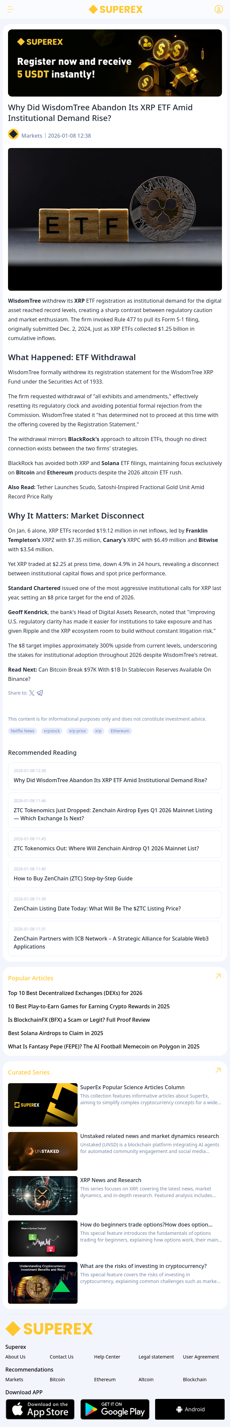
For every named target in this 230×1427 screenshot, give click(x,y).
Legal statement (156, 1356)
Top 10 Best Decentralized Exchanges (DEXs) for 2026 (75, 993)
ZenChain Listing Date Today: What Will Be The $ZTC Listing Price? (97, 908)
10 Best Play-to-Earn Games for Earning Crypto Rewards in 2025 (89, 1006)
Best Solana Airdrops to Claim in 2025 (55, 1033)
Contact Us (62, 1356)
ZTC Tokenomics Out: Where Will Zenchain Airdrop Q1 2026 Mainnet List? (106, 848)
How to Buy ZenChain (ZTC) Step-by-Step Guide (73, 878)
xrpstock (52, 731)
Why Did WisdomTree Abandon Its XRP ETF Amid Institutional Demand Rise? (110, 780)
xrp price (77, 731)
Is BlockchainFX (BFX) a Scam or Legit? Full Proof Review (79, 1019)
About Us (15, 1356)
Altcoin (145, 1379)
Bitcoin (57, 1379)
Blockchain (195, 1379)
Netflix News (22, 731)
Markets (31, 135)
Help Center (107, 1356)
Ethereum (120, 731)
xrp (98, 731)
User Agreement (201, 1356)
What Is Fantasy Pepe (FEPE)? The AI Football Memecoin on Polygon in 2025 (104, 1046)
